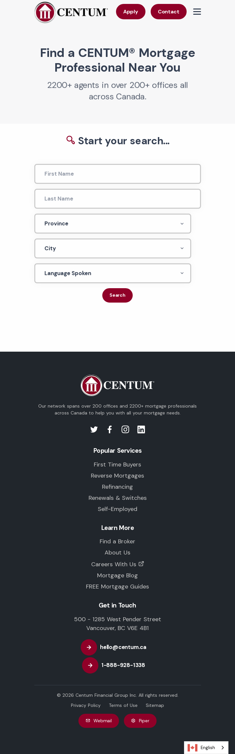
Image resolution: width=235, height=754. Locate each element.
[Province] (112, 224)
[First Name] (117, 174)
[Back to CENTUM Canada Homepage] (71, 12)
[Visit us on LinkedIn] (141, 431)
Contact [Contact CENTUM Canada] (168, 11)
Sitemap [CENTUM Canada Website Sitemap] (155, 705)
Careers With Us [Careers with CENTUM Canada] (113, 564)
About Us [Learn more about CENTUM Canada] (117, 552)
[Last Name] (117, 199)
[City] (112, 248)
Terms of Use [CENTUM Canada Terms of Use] (123, 705)
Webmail (98, 721)
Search (117, 295)
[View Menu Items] (197, 12)
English (201, 748)
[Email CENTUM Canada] (117, 647)
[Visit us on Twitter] (95, 431)
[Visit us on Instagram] (126, 431)
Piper (140, 721)
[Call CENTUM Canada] (117, 665)
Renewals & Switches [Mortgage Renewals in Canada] (118, 498)
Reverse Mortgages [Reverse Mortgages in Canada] (117, 476)
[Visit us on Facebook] (110, 431)
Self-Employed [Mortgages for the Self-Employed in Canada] (117, 509)
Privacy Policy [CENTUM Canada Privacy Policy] (86, 705)
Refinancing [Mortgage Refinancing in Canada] (117, 487)
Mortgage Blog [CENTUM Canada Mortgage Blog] (117, 575)
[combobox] (206, 747)
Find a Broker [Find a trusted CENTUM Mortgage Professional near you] (117, 541)
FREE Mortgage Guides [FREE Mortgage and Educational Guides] (117, 586)
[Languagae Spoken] (112, 273)
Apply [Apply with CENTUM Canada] (130, 11)
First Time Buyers (117, 464)
